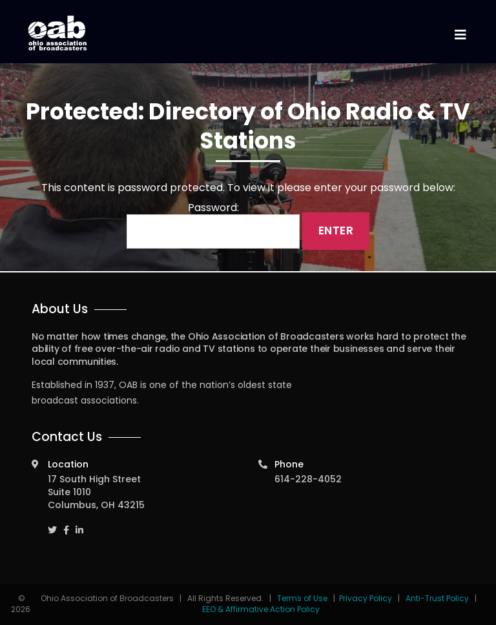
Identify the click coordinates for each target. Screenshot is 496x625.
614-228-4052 (308, 479)
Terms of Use (303, 598)
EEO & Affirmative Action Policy (261, 609)
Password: (213, 225)
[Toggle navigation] (460, 35)
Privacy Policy (365, 598)
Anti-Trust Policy (437, 598)
